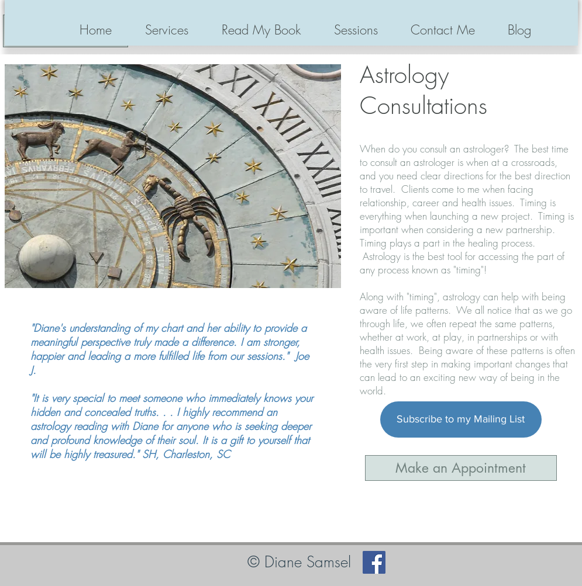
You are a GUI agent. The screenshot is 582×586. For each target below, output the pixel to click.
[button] (167, 30)
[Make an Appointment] (461, 468)
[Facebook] (374, 562)
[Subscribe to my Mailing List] (461, 419)
